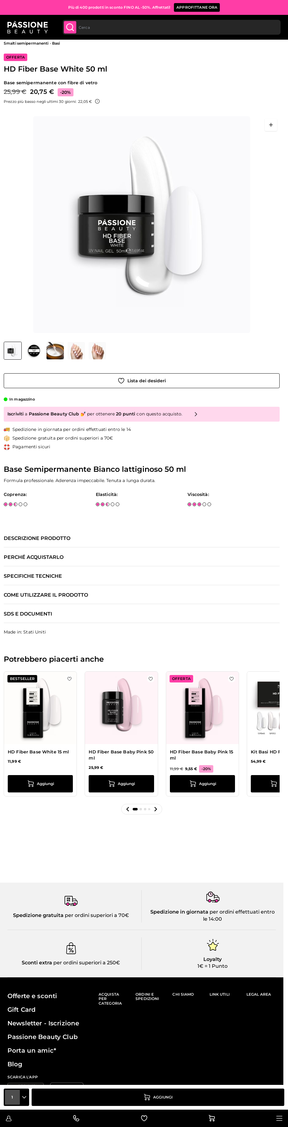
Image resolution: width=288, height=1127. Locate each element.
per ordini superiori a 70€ (96, 915)
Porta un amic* (31, 1050)
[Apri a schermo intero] (271, 125)
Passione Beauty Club (42, 1037)
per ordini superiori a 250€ (86, 963)
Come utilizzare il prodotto (46, 595)
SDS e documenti (28, 614)
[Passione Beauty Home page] (27, 27)
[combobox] (172, 27)
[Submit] (70, 27)
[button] (127, 809)
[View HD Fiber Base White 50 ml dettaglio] (34, 351)
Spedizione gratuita (38, 915)
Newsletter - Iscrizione (43, 1023)
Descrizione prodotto (37, 538)
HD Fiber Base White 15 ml (38, 752)
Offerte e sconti (32, 996)
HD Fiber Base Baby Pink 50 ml (121, 755)
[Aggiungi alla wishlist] (142, 380)
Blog (15, 1064)
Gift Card (21, 1009)
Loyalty (212, 959)
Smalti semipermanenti (26, 43)
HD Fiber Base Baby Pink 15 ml (201, 755)
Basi (56, 43)
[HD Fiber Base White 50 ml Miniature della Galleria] (55, 351)
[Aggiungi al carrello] (158, 1097)
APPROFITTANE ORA (196, 7)
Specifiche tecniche (33, 576)
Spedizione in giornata (179, 912)
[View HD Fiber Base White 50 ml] (13, 351)
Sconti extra (37, 963)
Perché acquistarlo (34, 557)
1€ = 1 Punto (212, 966)
